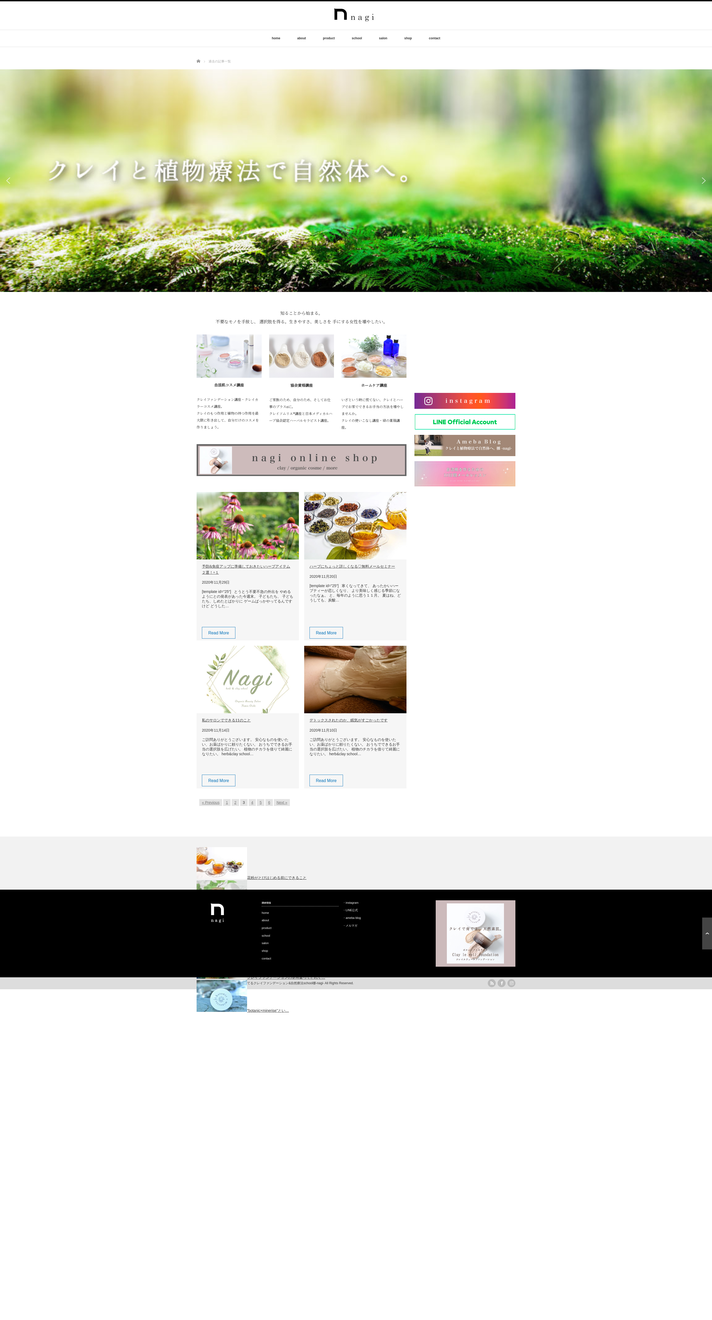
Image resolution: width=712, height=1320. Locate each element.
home (276, 38)
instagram (352, 902)
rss (492, 983)
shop (408, 38)
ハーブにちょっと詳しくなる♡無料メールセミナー (352, 566)
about (301, 38)
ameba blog (353, 917)
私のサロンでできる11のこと (226, 720)
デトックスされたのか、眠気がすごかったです (349, 720)
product (329, 38)
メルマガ (351, 925)
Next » (282, 802)
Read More (218, 632)
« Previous (210, 802)
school (357, 38)
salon (383, 38)
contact (434, 38)
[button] (8, 180)
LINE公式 (352, 910)
